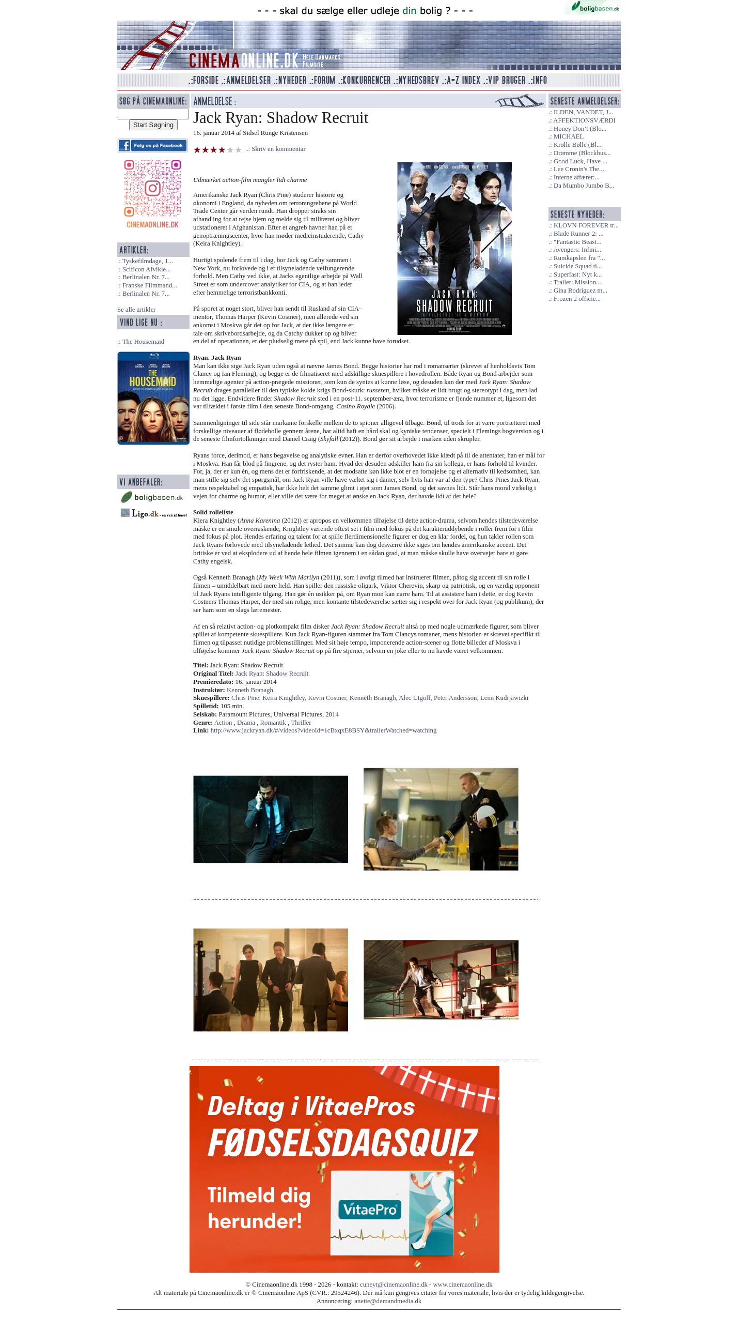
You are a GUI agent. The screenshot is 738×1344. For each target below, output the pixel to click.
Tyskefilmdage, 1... (147, 261)
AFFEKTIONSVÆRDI (584, 120)
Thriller (301, 722)
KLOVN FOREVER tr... (586, 225)
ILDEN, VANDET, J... (584, 112)
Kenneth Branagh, (374, 697)
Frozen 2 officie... (577, 298)
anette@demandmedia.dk (387, 1301)
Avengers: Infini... (577, 249)
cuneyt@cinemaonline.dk (394, 1284)
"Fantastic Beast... (578, 242)
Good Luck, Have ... (580, 161)
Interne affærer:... (577, 177)
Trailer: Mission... (577, 282)
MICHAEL (569, 136)
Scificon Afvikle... (146, 269)
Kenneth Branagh (250, 690)
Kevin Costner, (329, 697)
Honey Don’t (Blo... (580, 128)
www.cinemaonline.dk (463, 1284)
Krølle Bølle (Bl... (578, 144)
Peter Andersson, (457, 697)
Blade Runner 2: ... (579, 233)
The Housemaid (143, 341)
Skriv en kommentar (279, 148)
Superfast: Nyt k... (578, 274)
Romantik (273, 722)
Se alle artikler (136, 309)
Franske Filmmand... (149, 285)
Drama (246, 722)
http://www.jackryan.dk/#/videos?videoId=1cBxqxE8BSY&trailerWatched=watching (324, 730)
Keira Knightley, (285, 697)
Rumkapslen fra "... (579, 258)
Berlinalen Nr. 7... (146, 277)
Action (223, 722)
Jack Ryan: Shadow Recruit (271, 673)
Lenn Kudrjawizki (504, 697)
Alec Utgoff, (416, 697)
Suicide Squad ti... (578, 266)
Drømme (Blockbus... (582, 153)
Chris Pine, (246, 697)
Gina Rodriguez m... (580, 290)
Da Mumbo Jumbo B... (584, 185)
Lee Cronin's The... (579, 169)
